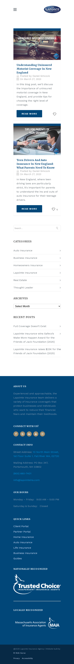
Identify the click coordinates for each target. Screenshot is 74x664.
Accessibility (27, 658)
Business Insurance (25, 257)
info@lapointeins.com (26, 480)
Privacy (16, 658)
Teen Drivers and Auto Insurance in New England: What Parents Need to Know (36, 163)
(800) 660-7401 (22, 473)
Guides (17, 558)
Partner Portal (22, 531)
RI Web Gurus (19, 653)
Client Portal (21, 526)
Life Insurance (22, 547)
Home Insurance (23, 536)
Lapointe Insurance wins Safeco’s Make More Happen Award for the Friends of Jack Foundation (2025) (34, 337)
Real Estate (20, 280)
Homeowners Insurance (28, 265)
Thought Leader (23, 287)
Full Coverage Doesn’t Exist (29, 326)
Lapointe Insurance (25, 272)
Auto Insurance (22, 250)
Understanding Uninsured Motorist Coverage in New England (34, 68)
